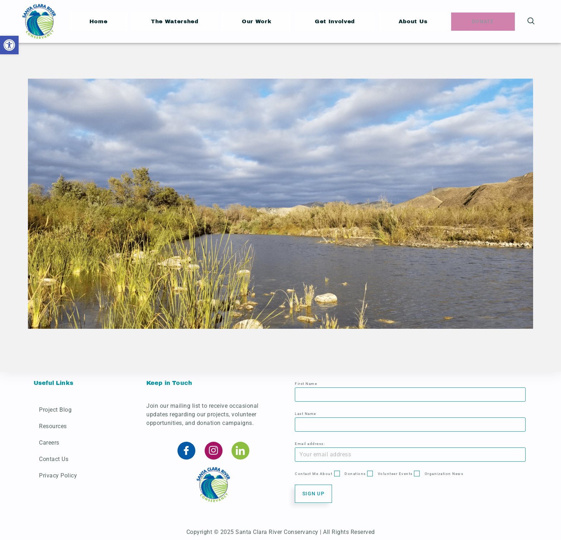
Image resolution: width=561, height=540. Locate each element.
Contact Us (53, 459)
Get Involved (334, 21)
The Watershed (174, 21)
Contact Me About (313, 474)
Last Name (305, 414)
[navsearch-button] (531, 21)
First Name (306, 384)
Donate (483, 21)
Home (98, 21)
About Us (412, 21)
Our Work (257, 21)
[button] (9, 45)
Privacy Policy (58, 475)
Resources (53, 426)
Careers (49, 442)
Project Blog (55, 409)
